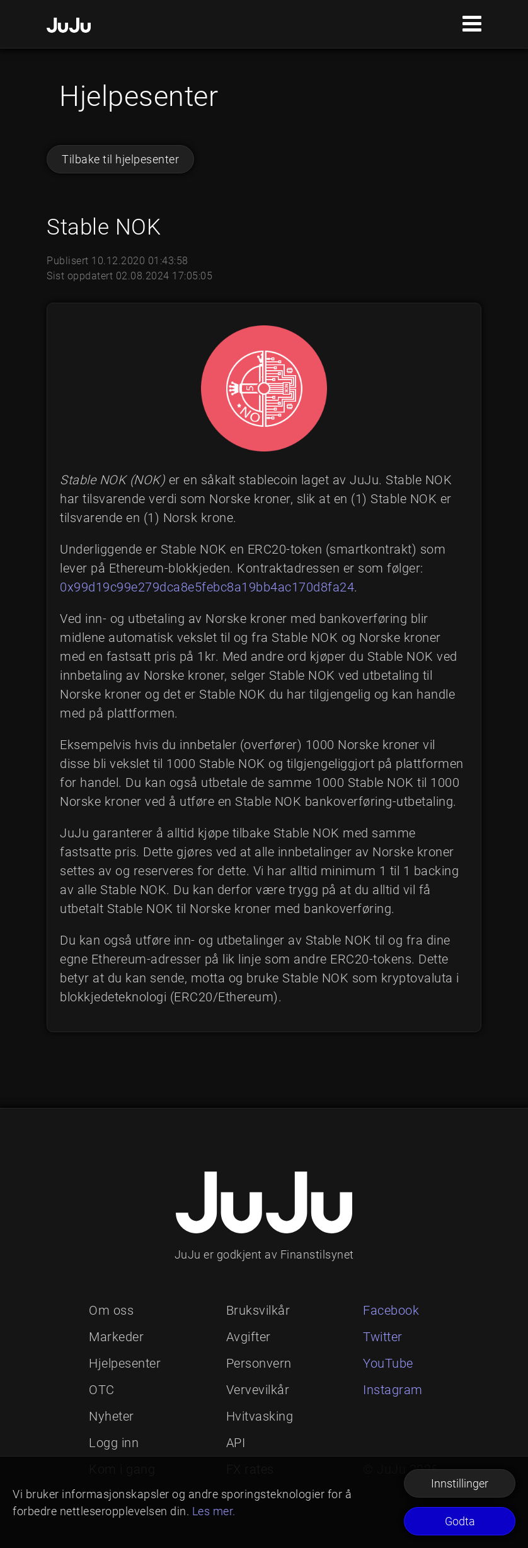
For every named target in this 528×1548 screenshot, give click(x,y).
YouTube (388, 1363)
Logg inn (114, 1442)
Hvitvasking (260, 1416)
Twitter (383, 1336)
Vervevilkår (258, 1389)
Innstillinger (459, 1483)
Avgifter (248, 1336)
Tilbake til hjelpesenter (120, 159)
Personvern (259, 1363)
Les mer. (214, 1511)
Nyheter (111, 1416)
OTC (102, 1389)
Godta (460, 1521)
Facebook (391, 1310)
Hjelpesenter (125, 1363)
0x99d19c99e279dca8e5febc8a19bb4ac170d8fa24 (207, 587)
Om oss (111, 1310)
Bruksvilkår (258, 1310)
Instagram (393, 1389)
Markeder (116, 1336)
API (236, 1442)
